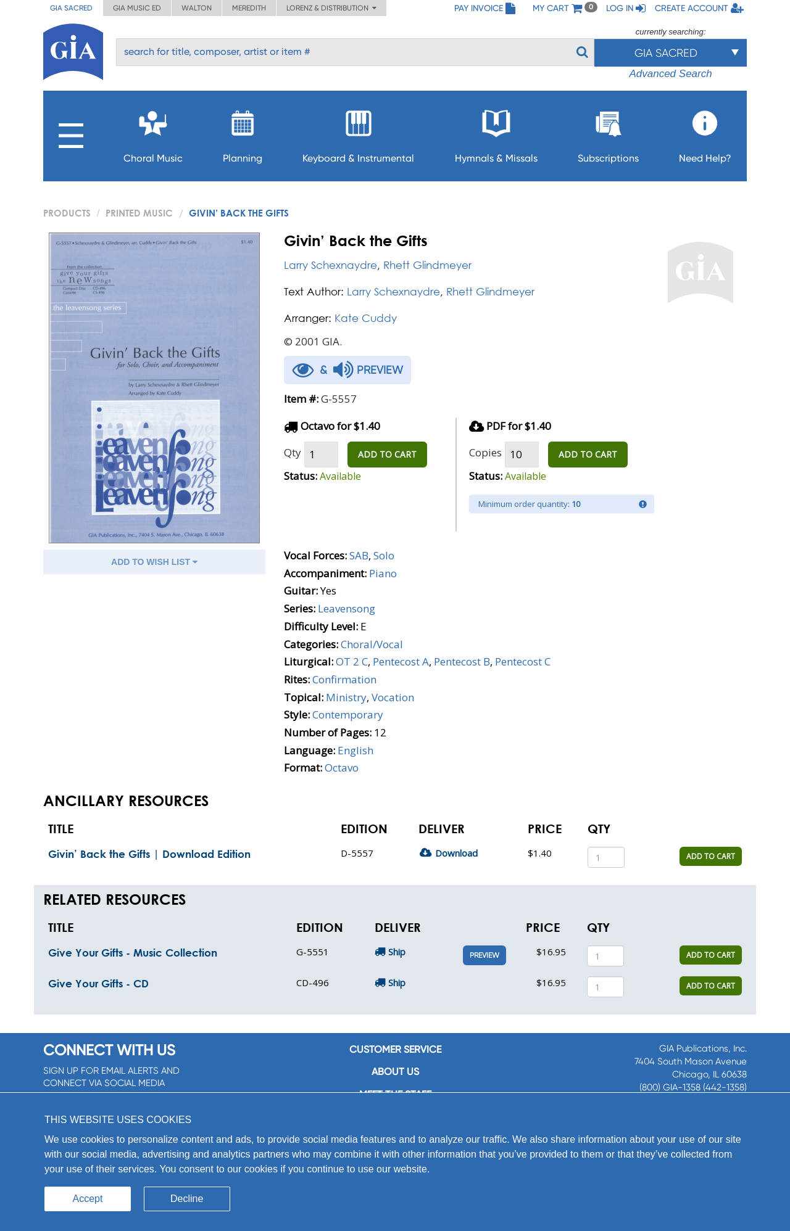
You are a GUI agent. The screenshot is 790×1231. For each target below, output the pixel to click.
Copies (485, 452)
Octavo (342, 767)
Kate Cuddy (366, 317)
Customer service (395, 1049)
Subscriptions (608, 133)
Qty (292, 452)
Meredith (249, 8)
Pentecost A (401, 661)
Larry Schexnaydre (330, 264)
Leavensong (346, 608)
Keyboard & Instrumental (358, 133)
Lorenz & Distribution (331, 8)
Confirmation (344, 679)
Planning (242, 133)
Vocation (393, 697)
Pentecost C (523, 661)
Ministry (346, 697)
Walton (196, 8)
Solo (383, 555)
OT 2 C (352, 661)
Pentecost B (462, 661)
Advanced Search (670, 74)
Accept (88, 1198)
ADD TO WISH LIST (154, 562)
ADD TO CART (387, 454)
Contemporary (347, 714)
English (355, 750)
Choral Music (153, 133)
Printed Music (139, 212)
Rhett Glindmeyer (427, 264)
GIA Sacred (71, 8)
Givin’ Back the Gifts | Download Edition (149, 854)
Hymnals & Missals (496, 133)
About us (395, 1071)
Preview (484, 955)
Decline (186, 1198)
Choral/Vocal (372, 644)
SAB (358, 555)
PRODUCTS (67, 212)
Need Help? (705, 133)
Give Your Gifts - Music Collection (132, 952)
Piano (383, 573)
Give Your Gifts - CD (98, 983)
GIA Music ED (137, 8)
